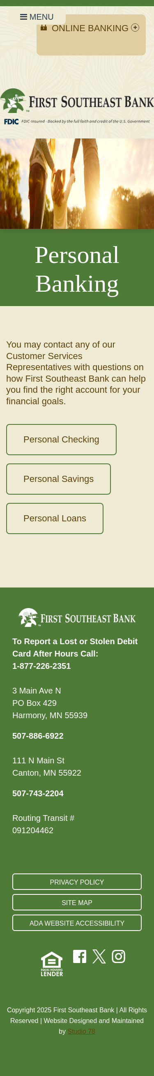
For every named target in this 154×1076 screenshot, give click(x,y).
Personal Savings (58, 479)
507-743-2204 (38, 793)
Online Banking (95, 28)
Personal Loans (54, 518)
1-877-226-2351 (41, 665)
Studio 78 (81, 1031)
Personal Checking (61, 439)
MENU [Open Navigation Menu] (36, 16)
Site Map (77, 902)
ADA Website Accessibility (77, 923)
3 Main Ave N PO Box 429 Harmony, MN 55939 (49, 703)
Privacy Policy (77, 882)
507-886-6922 (38, 735)
